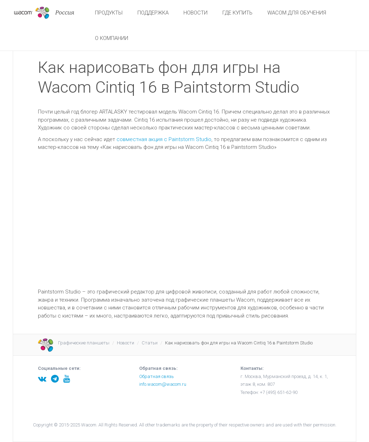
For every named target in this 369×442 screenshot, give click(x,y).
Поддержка (153, 13)
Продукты (109, 13)
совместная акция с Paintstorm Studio (164, 139)
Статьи (150, 342)
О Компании (111, 38)
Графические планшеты (83, 342)
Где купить (237, 13)
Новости (195, 13)
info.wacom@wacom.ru (162, 384)
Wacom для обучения (296, 13)
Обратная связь (156, 376)
